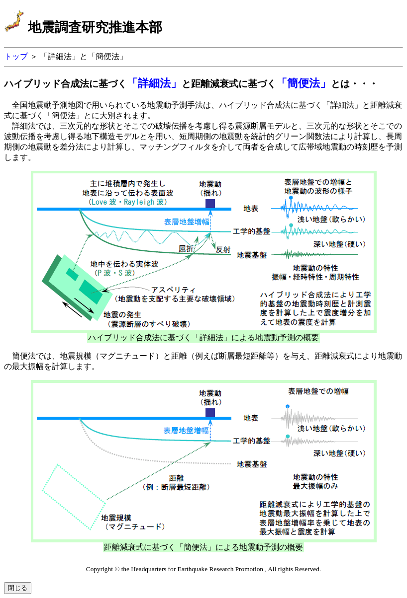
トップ (17, 56)
